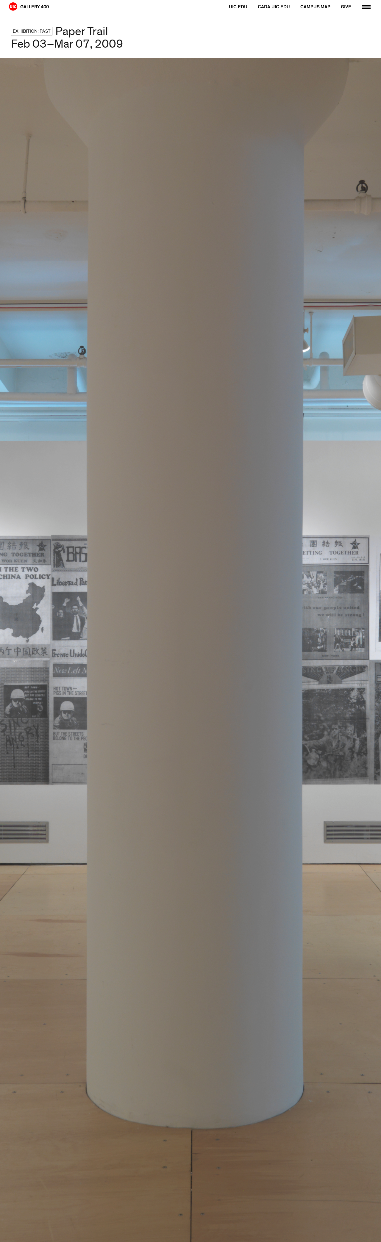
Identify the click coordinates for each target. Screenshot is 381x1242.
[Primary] (366, 6)
